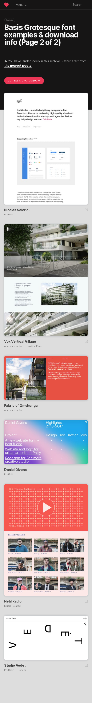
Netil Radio (12, 601)
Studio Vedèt (15, 665)
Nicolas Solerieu (17, 210)
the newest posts (18, 65)
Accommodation (13, 346)
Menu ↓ (21, 5)
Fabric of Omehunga (20, 405)
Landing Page (34, 346)
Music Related (12, 606)
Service (22, 670)
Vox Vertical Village (20, 341)
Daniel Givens (15, 470)
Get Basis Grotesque (24, 80)
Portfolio (9, 214)
